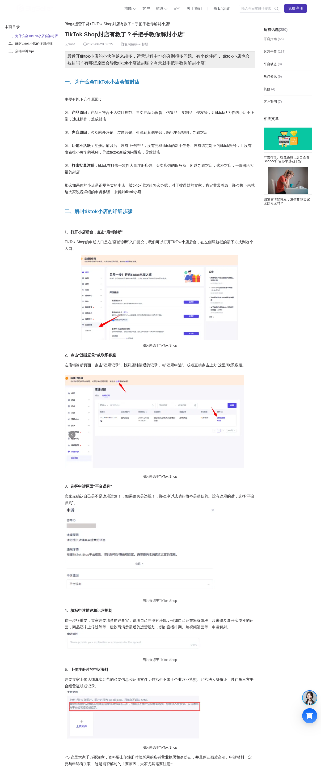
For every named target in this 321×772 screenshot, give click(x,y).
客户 (146, 8)
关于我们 (194, 8)
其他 (269, 89)
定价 (177, 8)
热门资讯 (273, 76)
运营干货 (81, 24)
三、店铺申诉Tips (21, 51)
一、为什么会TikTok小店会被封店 (33, 36)
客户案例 (273, 101)
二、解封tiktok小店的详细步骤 (30, 43)
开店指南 (274, 39)
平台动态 (273, 64)
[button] (130, 8)
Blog (68, 24)
